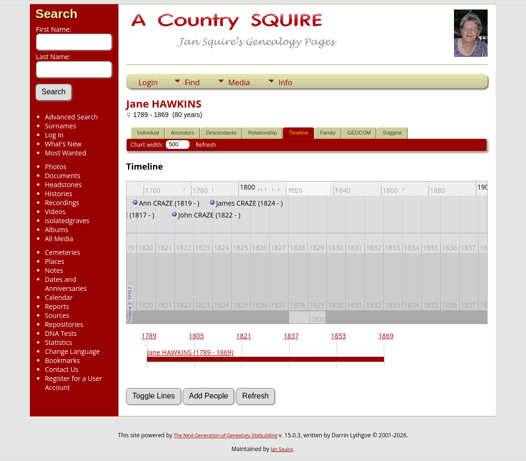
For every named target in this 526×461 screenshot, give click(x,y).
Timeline (298, 133)
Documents (63, 175)
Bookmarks (62, 360)
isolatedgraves (67, 220)
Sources (57, 315)
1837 (291, 335)
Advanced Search (71, 116)
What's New (63, 143)
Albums (56, 229)
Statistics (59, 342)
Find (192, 82)
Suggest (391, 133)
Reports (57, 306)
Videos (55, 211)
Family (328, 133)
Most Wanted (65, 152)
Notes (54, 270)
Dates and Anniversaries (66, 284)
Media (239, 82)
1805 (196, 335)
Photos (56, 166)
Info (285, 82)
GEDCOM (359, 133)
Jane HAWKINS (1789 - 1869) (190, 352)
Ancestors (182, 133)
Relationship (262, 133)
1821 (243, 335)
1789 (148, 335)
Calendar (59, 297)
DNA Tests (61, 333)
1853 (338, 335)
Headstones (63, 184)
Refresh (206, 145)
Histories (59, 193)
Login (148, 82)
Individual (148, 133)
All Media (59, 238)
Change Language (72, 351)
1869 (385, 335)
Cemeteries (62, 252)
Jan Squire (282, 449)
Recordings (62, 202)
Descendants (221, 133)
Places (54, 261)
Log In (54, 134)
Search (57, 14)
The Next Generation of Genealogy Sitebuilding (225, 435)
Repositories (64, 324)
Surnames (60, 125)
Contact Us (62, 369)
